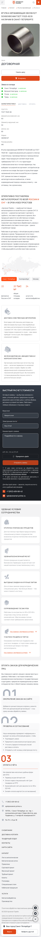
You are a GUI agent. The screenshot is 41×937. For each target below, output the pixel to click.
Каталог (12, 8)
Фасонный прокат (8, 871)
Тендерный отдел (9, 839)
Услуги (5, 894)
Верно (9, 932)
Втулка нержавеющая (24, 8)
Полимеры (5, 881)
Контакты (6, 843)
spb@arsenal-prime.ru (14, 495)
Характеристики (8, 104)
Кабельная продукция (10, 888)
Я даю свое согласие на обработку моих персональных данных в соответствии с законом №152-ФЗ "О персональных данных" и (20, 471)
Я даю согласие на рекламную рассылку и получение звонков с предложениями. (20, 478)
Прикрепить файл (20, 456)
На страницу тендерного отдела (23, 631)
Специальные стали (9, 884)
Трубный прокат (7, 874)
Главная (3, 8)
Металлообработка (9, 898)
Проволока (6, 864)
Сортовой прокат (8, 868)
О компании (7, 830)
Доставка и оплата (10, 834)
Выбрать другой (28, 932)
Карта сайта (7, 847)
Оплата (32, 104)
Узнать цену (20, 72)
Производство (7, 901)
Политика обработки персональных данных (17, 908)
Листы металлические (10, 857)
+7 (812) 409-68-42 (13, 491)
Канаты (4, 878)
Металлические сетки (10, 861)
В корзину (20, 78)
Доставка (22, 104)
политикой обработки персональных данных (20, 473)
